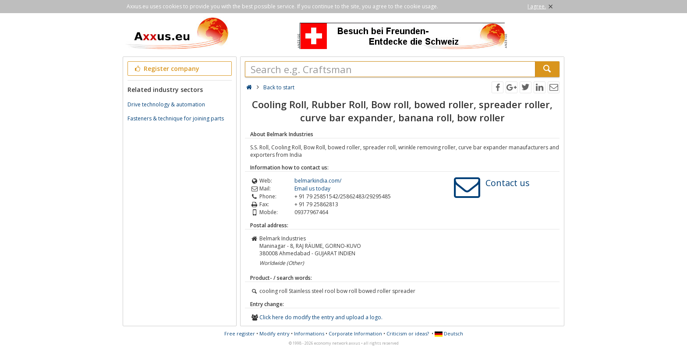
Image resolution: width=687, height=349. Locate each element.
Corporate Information (355, 333)
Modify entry (274, 333)
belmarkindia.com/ (317, 180)
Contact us (507, 183)
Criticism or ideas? (407, 333)
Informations (309, 333)
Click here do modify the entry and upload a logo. (320, 317)
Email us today (312, 188)
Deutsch (449, 333)
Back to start (278, 87)
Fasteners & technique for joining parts (175, 118)
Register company (166, 68)
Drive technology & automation (166, 104)
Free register (239, 333)
